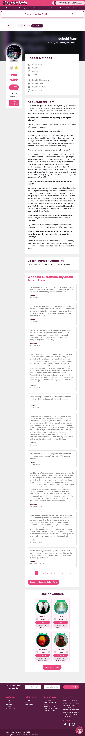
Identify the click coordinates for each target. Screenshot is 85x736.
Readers (9, 704)
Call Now (14, 87)
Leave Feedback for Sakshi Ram (43, 582)
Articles (61, 8)
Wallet (36, 8)
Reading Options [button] (25, 8)
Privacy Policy (48, 700)
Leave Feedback (14, 103)
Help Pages (29, 704)
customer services (72, 711)
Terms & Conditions (51, 706)
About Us (9, 702)
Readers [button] (9, 8)
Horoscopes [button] (44, 8)
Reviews (54, 8)
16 (62, 573)
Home (10, 26)
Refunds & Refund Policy (50, 703)
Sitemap (35, 735)
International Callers (24, 735)
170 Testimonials (14, 95)
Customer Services (72, 8)
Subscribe (71, 687)
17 (67, 573)
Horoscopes (10, 708)
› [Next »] (70, 573)
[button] (42, 14)
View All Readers (52, 667)
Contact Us (29, 700)
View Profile (42, 625)
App (16, 8)
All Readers (23, 26)
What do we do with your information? (51, 709)
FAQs (27, 702)
